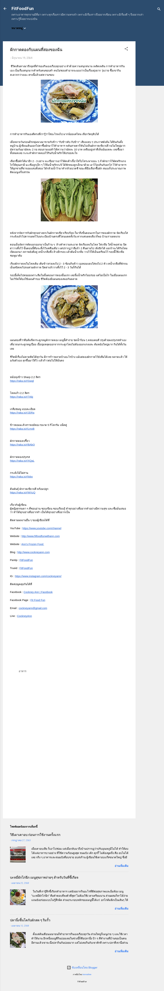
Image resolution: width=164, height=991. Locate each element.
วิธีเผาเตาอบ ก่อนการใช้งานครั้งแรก (35, 835)
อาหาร (22, 671)
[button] (126, 49)
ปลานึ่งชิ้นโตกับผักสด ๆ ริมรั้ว (30, 920)
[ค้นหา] (159, 9)
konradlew (87, 974)
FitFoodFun (22, 8)
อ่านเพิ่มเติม (121, 866)
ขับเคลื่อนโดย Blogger (82, 967)
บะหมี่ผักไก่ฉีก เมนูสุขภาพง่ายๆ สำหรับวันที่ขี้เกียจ (44, 877)
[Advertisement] (149, 94)
